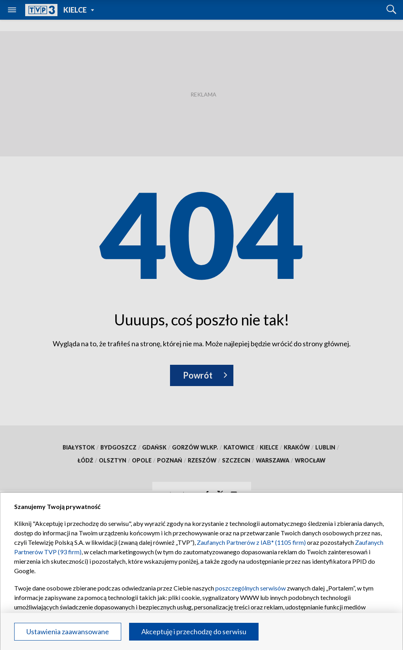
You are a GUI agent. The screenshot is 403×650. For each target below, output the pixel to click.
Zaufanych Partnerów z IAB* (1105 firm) (251, 542)
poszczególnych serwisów (250, 588)
